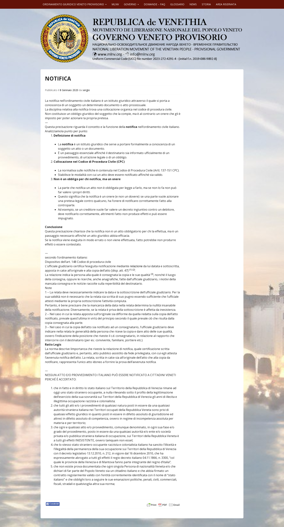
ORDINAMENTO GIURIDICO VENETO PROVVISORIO (73, 4)
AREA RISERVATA (226, 4)
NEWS (193, 4)
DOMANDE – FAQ (154, 4)
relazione (136, 266)
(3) (152, 274)
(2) (133, 269)
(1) (130, 269)
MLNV (115, 4)
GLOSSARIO (177, 4)
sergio (86, 90)
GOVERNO (130, 4)
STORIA (206, 4)
